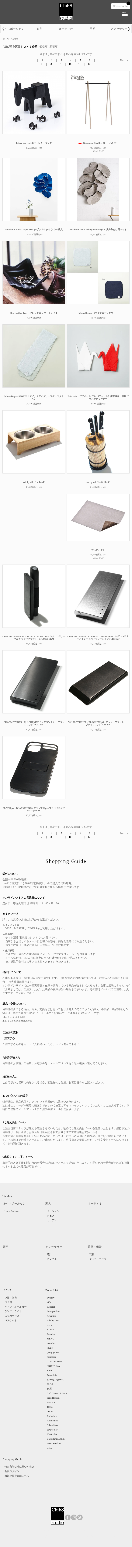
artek (49, 1325)
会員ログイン (12, 1471)
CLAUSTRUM (54, 1361)
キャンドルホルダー (16, 1306)
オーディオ (66, 28)
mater (50, 1411)
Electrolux (52, 1434)
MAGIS (51, 1402)
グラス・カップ (97, 1259)
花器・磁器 (95, 1246)
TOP (5, 39)
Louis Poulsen (12, 1211)
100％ (50, 1406)
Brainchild (52, 1416)
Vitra (49, 1370)
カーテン (52, 1220)
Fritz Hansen (53, 1397)
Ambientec (52, 1420)
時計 (49, 1254)
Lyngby (50, 1297)
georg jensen (53, 1352)
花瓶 (91, 1254)
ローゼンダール (55, 1379)
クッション (53, 1211)
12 (89, 64)
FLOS (50, 1384)
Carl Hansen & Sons (57, 1393)
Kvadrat (51, 1306)
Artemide (51, 1315)
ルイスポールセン (13, 28)
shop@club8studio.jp (21, 1020)
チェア (50, 1215)
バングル (52, 1259)
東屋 (49, 1388)
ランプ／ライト (13, 1311)
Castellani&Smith (55, 1438)
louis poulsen (53, 1311)
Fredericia (52, 1375)
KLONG (51, 1329)
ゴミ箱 (8, 1302)
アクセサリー (118, 28)
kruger (50, 1347)
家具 (39, 28)
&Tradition (52, 1425)
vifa (49, 1302)
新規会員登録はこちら (17, 1475)
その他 (14, 39)
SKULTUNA (53, 1366)
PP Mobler (52, 1429)
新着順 (53, 46)
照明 (92, 28)
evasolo (50, 1343)
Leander (51, 1334)
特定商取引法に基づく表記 (19, 1466)
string (50, 1447)
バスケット (11, 1320)
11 (79, 64)
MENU (50, 1338)
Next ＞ (124, 60)
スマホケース (12, 1315)
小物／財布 (11, 1297)
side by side (52, 1320)
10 (70, 64)
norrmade (51, 1356)
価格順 (43, 46)
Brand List (51, 1290)
